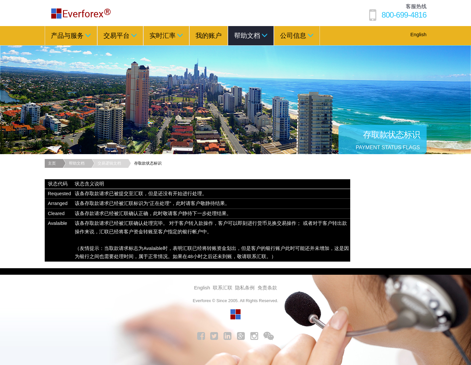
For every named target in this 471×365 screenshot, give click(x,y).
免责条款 (267, 287)
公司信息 (297, 35)
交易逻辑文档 (109, 163)
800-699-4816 (404, 14)
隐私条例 (245, 287)
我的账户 (209, 35)
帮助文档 (251, 35)
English (418, 34)
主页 (52, 163)
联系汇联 (222, 287)
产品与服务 (71, 35)
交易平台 (120, 35)
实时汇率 (166, 35)
